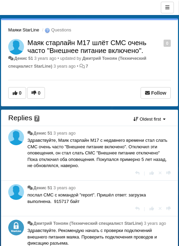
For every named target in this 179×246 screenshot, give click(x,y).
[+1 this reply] (152, 173)
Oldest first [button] (149, 119)
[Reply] (137, 173)
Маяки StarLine (23, 29)
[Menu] (167, 7)
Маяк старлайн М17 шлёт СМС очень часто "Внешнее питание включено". (86, 46)
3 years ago (64, 133)
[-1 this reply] (168, 173)
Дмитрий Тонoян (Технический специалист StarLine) (88, 223)
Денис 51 (23, 58)
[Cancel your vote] (160, 173)
